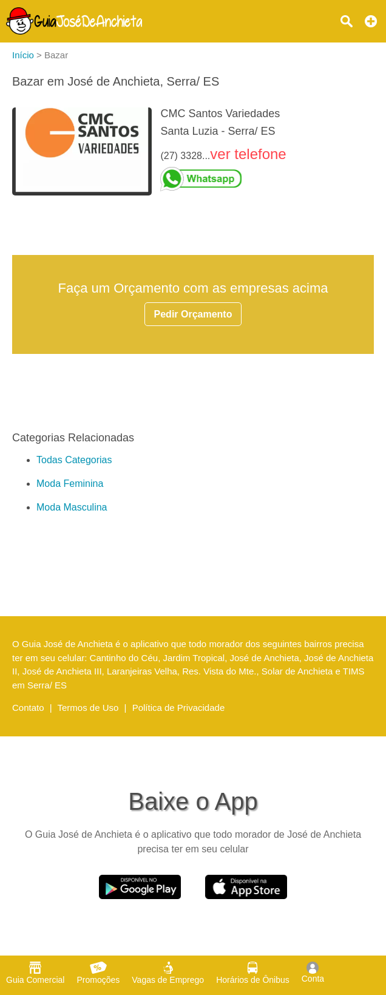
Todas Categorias (74, 460)
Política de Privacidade (178, 707)
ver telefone (248, 154)
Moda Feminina (69, 483)
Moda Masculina (71, 507)
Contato (28, 707)
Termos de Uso (88, 707)
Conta (313, 972)
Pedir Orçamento (193, 314)
